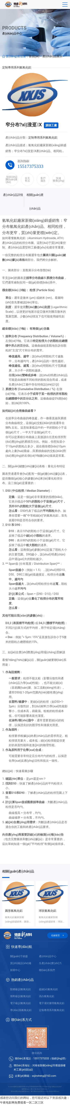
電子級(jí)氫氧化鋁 (20, 1003)
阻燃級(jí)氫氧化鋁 (20, 989)
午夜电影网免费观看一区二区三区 (22, 1102)
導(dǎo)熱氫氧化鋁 (21, 1010)
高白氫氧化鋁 (46, 996)
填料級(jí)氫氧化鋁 (20, 996)
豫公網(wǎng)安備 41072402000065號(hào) (45, 1091)
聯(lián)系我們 (47, 970)
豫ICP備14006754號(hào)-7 (39, 1089)
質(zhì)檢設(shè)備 (20, 963)
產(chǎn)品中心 (47, 956)
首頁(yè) (34, 56)
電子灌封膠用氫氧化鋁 (51, 1003)
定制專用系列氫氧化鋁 (16, 67)
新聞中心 (15, 970)
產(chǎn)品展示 (52, 56)
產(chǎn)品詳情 (13, 195)
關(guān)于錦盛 (19, 956)
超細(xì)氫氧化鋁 (48, 989)
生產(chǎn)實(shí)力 (50, 963)
